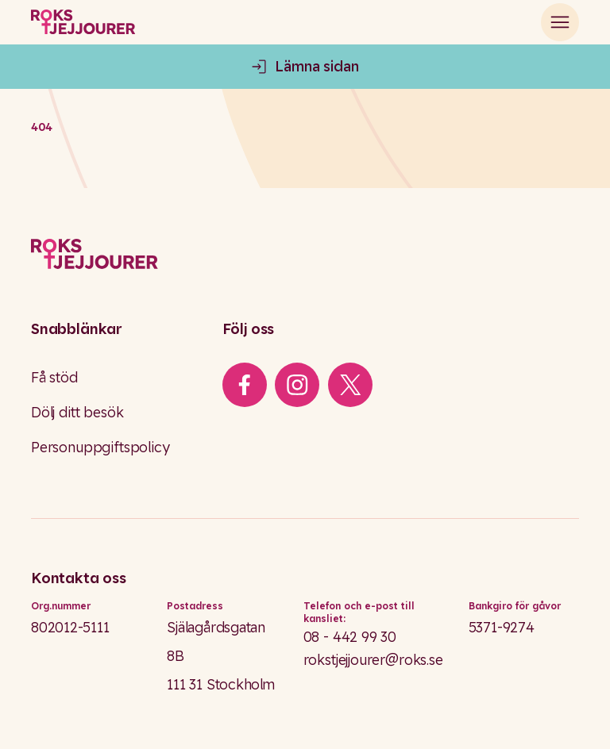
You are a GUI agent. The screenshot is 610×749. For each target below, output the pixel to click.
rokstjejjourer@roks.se (373, 659)
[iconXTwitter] (351, 384)
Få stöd (54, 377)
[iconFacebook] (244, 384)
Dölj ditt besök (77, 412)
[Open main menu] (560, 22)
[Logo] (305, 254)
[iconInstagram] (297, 384)
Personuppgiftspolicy (100, 446)
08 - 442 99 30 (350, 636)
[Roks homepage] (83, 22)
